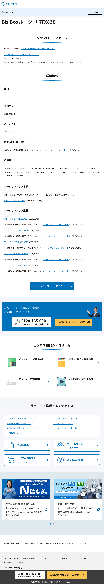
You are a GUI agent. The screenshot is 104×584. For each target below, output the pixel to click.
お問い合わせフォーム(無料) (72, 322)
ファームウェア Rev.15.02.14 (16, 218)
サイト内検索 (95, 12)
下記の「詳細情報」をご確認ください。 (38, 48)
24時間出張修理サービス (19, 423)
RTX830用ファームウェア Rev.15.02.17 (21, 54)
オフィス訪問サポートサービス (22, 428)
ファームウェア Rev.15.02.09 (16, 242)
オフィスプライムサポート (20, 418)
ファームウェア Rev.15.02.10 (16, 230)
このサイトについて (51, 558)
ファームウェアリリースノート (53, 150)
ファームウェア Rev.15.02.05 (16, 265)
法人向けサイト (8, 12)
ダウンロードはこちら (51, 286)
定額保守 (11, 432)
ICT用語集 (19, 562)
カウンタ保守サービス (64, 418)
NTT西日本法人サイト (12, 543)
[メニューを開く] (100, 4)
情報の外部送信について (31, 558)
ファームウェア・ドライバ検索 (51, 543)
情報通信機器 (30, 543)
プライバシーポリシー (10, 558)
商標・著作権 (7, 562)
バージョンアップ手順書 (14, 200)
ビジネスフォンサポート (65, 428)
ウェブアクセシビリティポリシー (74, 558)
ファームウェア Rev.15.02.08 (16, 253)
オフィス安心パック (63, 423)
